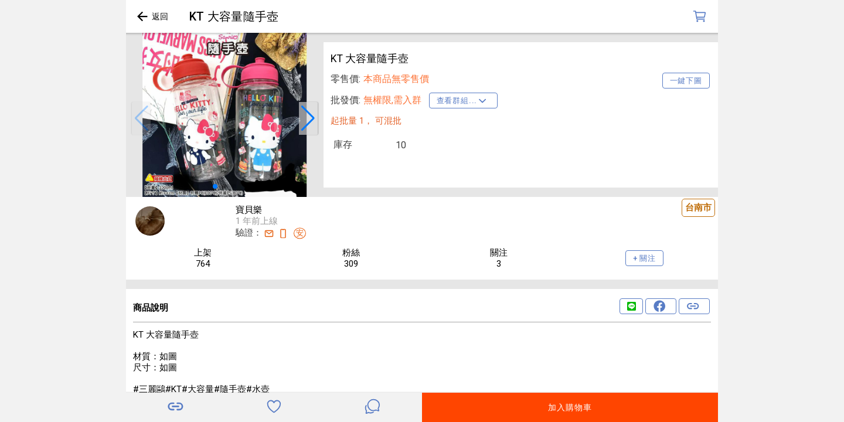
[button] (141, 118)
